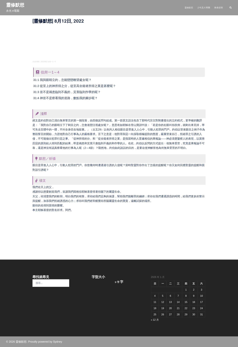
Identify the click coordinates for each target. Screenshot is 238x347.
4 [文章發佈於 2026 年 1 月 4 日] (155, 296)
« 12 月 (155, 320)
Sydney (57, 341)
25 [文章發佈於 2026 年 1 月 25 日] (155, 314)
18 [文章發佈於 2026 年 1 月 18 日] (155, 308)
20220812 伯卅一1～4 (48, 61)
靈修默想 (15, 4)
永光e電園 (35, 61)
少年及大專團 (203, 7)
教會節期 (218, 7)
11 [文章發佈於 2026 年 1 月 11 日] (155, 302)
